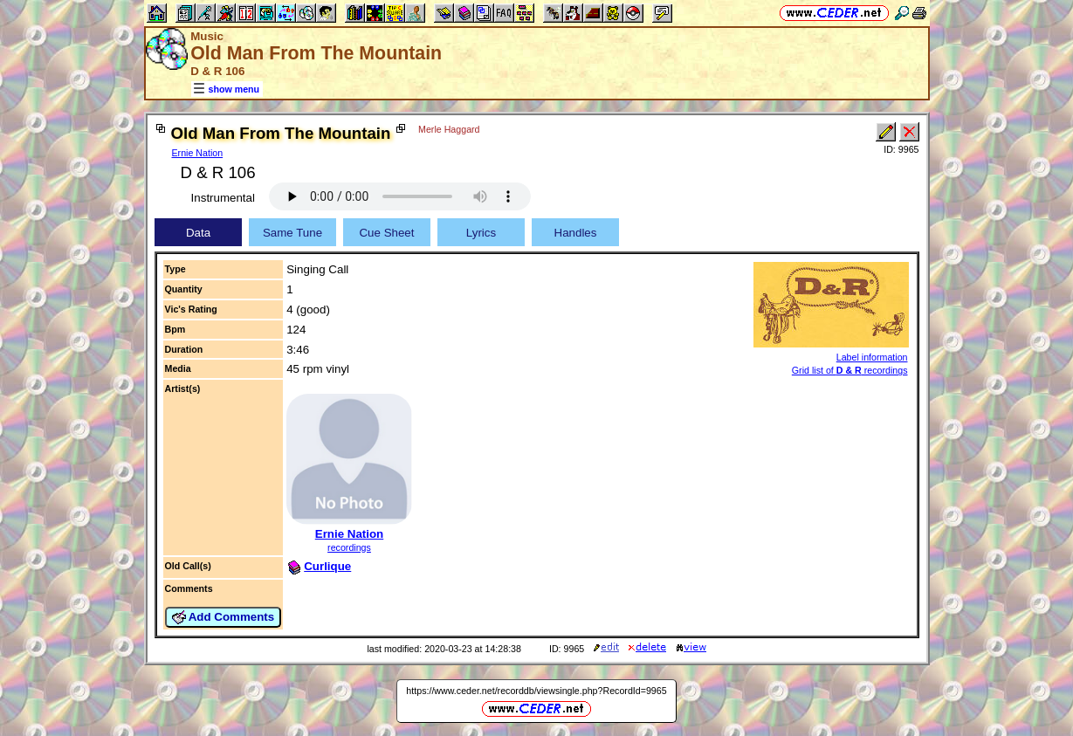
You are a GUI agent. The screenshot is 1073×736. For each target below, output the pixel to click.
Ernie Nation (198, 153)
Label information (872, 357)
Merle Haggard (448, 129)
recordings (349, 547)
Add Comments (223, 617)
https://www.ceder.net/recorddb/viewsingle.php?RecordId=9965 (536, 690)
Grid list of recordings (850, 370)
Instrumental (223, 197)
